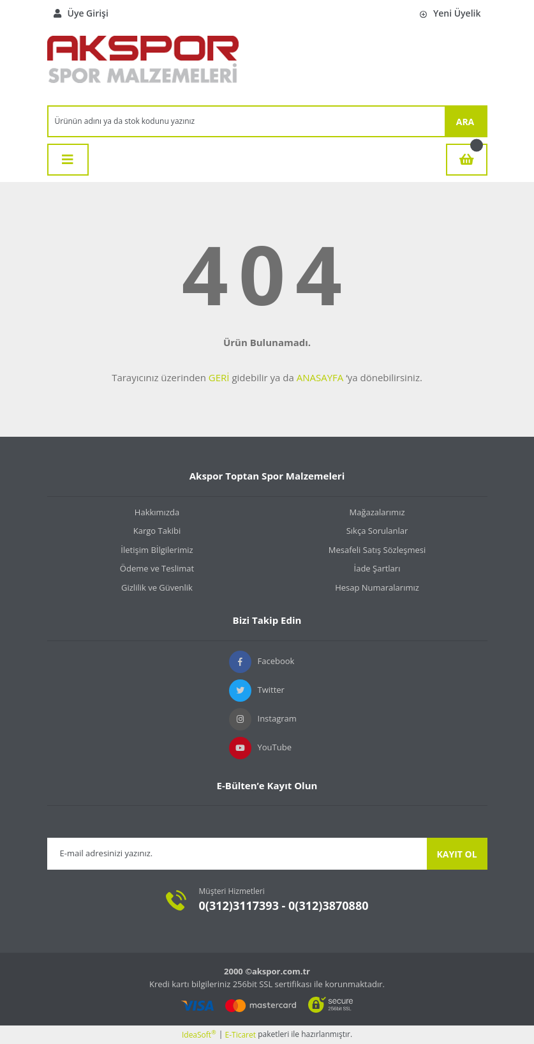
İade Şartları (377, 568)
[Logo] (143, 66)
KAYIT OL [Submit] (456, 854)
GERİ (219, 377)
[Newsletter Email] (237, 854)
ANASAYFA (320, 377)
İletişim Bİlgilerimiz (157, 550)
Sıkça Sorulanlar (377, 530)
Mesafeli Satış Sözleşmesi (377, 550)
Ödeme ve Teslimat (157, 568)
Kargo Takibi (157, 530)
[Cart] (466, 160)
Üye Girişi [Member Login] (81, 13)
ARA (465, 122)
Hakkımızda (157, 512)
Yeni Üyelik (450, 13)
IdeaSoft (199, 1034)
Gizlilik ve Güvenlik (157, 587)
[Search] (246, 121)
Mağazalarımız (376, 512)
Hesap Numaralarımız (377, 587)
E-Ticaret (240, 1034)
